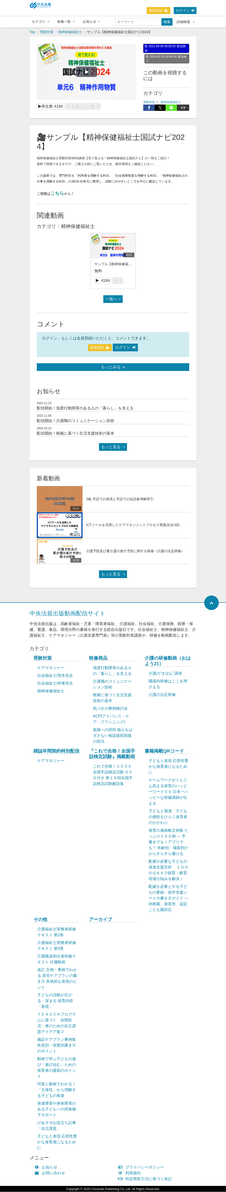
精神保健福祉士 (70, 32)
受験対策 (46, 32)
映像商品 (98, 658)
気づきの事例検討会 (110, 709)
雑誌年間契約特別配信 (56, 751)
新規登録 (158, 10)
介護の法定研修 (162, 695)
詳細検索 (185, 22)
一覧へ (113, 299)
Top (32, 32)
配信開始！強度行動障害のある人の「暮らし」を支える (85, 408)
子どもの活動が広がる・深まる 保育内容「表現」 (55, 1001)
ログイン (185, 10)
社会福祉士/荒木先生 (55, 676)
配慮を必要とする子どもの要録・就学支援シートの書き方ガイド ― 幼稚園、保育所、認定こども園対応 (168, 898)
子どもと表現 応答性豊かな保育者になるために (168, 767)
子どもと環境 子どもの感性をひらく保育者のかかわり (168, 817)
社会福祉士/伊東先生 (55, 683)
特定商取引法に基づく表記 (146, 1179)
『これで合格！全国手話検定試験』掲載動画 (112, 754)
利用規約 (130, 1173)
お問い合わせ (51, 1173)
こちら (57, 193)
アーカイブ (100, 919)
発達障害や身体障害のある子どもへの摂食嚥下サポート (56, 1109)
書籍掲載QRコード (164, 751)
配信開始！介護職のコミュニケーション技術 (75, 421)
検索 (167, 22)
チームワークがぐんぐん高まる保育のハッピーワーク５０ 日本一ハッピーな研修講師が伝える (168, 792)
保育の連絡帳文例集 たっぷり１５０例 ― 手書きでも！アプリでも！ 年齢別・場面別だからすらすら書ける (168, 842)
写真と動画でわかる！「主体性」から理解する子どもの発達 (56, 1090)
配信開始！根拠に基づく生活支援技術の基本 (75, 433)
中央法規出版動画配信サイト (68, 613)
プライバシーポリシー (142, 1167)
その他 (40, 919)
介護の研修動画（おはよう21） (168, 661)
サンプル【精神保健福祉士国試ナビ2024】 (126, 264)
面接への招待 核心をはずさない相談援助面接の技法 (113, 736)
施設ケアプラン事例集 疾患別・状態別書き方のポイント (56, 1045)
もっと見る (113, 447)
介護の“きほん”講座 (165, 673)
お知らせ (91, 21)
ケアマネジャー (50, 668)
